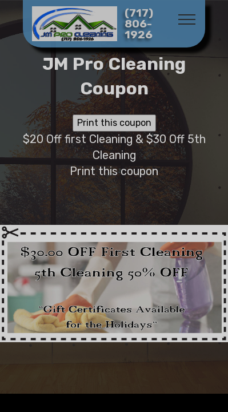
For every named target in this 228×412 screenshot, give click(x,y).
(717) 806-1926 (139, 24)
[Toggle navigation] (187, 19)
